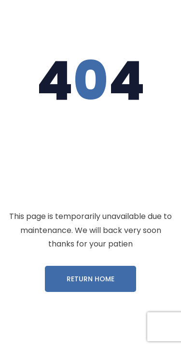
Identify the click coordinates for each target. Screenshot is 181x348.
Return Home (90, 279)
